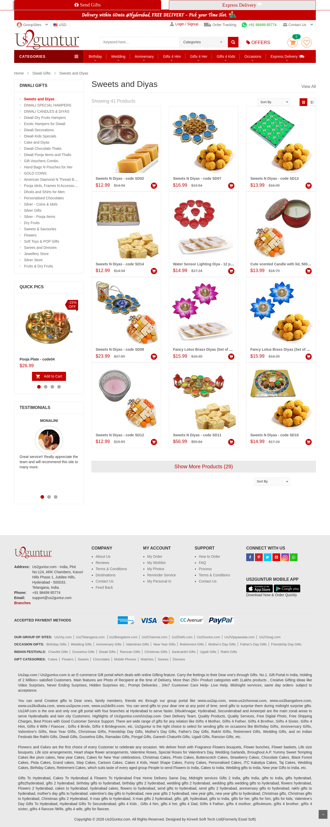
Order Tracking (220, 25)
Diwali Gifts (41, 73)
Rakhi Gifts (229, 652)
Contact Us (104, 581)
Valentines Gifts (137, 644)
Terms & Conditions (111, 569)
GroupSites (29, 25)
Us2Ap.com (63, 637)
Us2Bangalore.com (123, 637)
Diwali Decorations (39, 130)
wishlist (307, 42)
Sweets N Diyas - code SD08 (120, 349)
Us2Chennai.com (155, 637)
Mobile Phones (125, 659)
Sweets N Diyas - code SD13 (274, 178)
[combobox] (203, 40)
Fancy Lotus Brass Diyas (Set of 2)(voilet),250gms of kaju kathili (228, 349)
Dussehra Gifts (83, 652)
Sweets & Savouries (40, 229)
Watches (147, 659)
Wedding (118, 56)
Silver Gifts (33, 210)
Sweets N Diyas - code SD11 (197, 435)
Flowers (30, 235)
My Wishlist (156, 563)
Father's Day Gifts (253, 644)
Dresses (179, 659)
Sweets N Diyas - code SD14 (120, 264)
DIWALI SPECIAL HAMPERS (47, 105)
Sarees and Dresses (40, 247)
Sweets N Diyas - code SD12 (120, 435)
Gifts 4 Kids (226, 56)
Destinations (106, 575)
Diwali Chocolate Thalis (42, 148)
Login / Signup (184, 24)
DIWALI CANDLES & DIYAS (46, 111)
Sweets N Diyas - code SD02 (120, 178)
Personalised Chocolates (44, 198)
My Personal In (159, 581)
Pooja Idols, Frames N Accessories (52, 186)
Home (19, 73)
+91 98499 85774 (259, 25)
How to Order (209, 556)
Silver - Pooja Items (39, 217)
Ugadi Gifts (208, 652)
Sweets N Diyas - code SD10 (274, 435)
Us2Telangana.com (91, 637)
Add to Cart (53, 376)
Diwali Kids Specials (40, 136)
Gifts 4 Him (172, 56)
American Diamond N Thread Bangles (54, 179)
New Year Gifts (164, 644)
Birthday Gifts (56, 644)
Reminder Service (161, 575)
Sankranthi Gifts (184, 652)
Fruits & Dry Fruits (38, 266)
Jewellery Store (36, 254)
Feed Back (104, 587)
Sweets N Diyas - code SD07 (197, 178)
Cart (292, 42)
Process (205, 569)
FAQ (202, 563)
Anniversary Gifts (109, 644)
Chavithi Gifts (58, 652)
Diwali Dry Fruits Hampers (45, 118)
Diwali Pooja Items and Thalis (47, 155)
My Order (154, 556)
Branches (22, 603)
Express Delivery (287, 56)
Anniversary (144, 56)
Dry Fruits (32, 223)
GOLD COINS (35, 173)
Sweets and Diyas (73, 73)
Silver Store (33, 260)
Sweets (83, 659)
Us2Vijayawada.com (240, 637)
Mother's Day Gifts (222, 644)
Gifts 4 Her (199, 56)
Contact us (294, 25)
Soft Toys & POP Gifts (41, 241)
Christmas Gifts (155, 652)
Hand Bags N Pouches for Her (48, 167)
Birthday (95, 56)
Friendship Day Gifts (286, 644)
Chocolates (101, 659)
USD (60, 25)
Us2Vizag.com (270, 637)
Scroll (323, 814)
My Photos (155, 569)
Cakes (52, 659)
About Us (103, 556)
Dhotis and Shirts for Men (44, 192)
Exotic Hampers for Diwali (44, 124)
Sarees (163, 659)
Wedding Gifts (81, 644)
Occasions (252, 56)
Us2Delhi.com (182, 637)
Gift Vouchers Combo (41, 161)
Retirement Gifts (192, 644)
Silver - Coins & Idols (40, 204)
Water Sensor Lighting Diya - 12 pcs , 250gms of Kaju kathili (224, 264)
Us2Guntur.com (208, 637)
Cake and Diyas (37, 142)
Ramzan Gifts (130, 652)
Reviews (102, 563)
